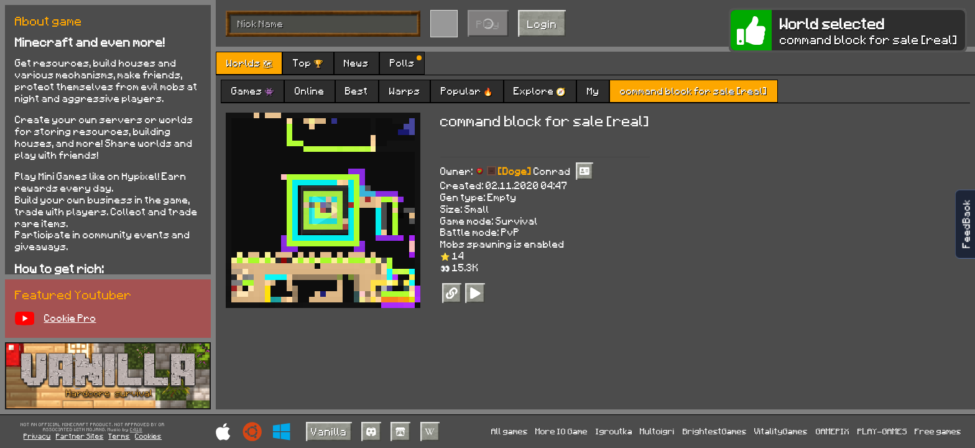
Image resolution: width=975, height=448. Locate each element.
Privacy (37, 436)
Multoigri (657, 431)
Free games (938, 431)
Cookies (148, 436)
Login (542, 23)
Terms (119, 436)
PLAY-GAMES (882, 431)
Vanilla (329, 431)
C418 (136, 430)
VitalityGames (781, 431)
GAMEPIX (832, 431)
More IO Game (561, 431)
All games (509, 431)
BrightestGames (715, 431)
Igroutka (614, 431)
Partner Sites (80, 436)
